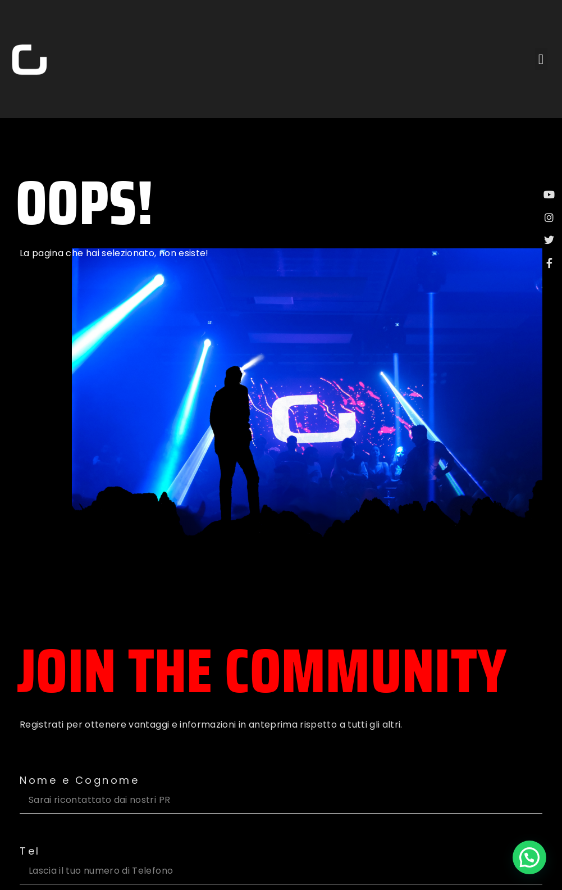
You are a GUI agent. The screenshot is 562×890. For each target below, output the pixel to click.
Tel (30, 851)
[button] (541, 59)
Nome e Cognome (79, 780)
